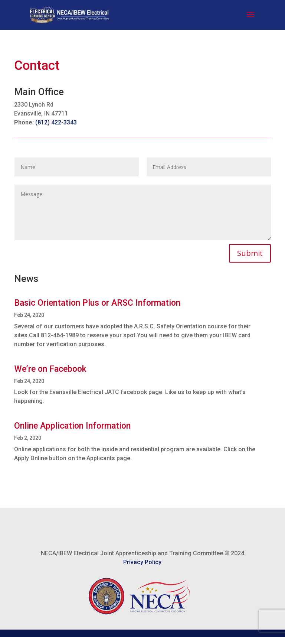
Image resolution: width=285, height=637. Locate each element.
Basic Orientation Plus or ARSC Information (97, 303)
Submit (250, 253)
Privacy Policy (142, 562)
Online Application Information (72, 426)
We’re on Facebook (50, 369)
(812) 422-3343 (56, 122)
